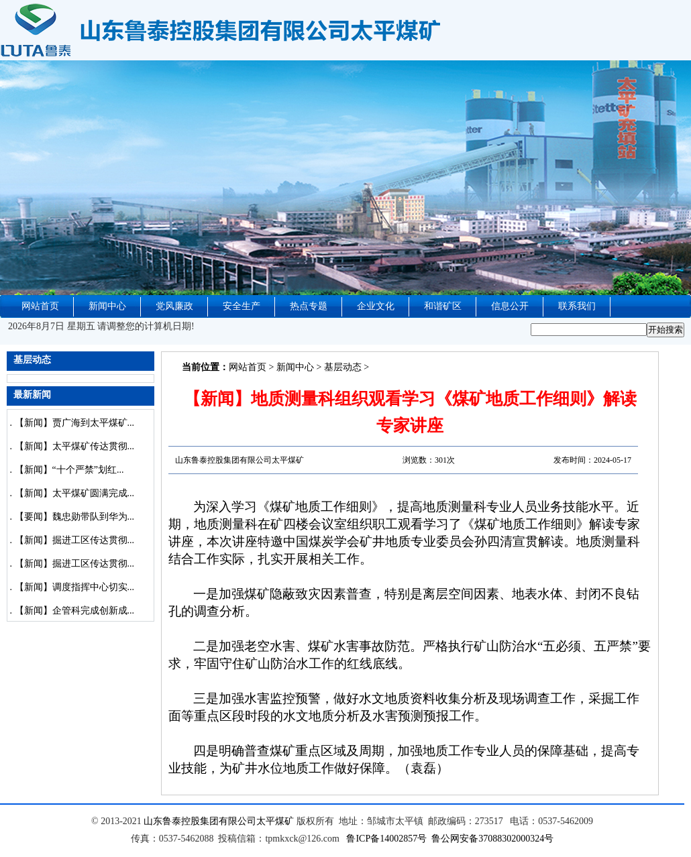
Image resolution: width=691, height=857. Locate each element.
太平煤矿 (275, 821)
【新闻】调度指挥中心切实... (75, 587)
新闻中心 (107, 306)
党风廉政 (174, 306)
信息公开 (510, 306)
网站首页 (40, 306)
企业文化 (375, 306)
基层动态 (343, 367)
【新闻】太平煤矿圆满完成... (75, 493)
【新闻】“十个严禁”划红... (69, 470)
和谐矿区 (443, 306)
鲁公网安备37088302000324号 (492, 839)
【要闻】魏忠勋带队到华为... (75, 517)
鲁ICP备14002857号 (386, 839)
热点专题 (308, 306)
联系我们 (577, 306)
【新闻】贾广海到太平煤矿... (75, 423)
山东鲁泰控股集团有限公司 (200, 821)
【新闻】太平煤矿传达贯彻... (75, 446)
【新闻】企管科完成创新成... (75, 611)
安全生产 (241, 306)
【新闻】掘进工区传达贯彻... (75, 540)
